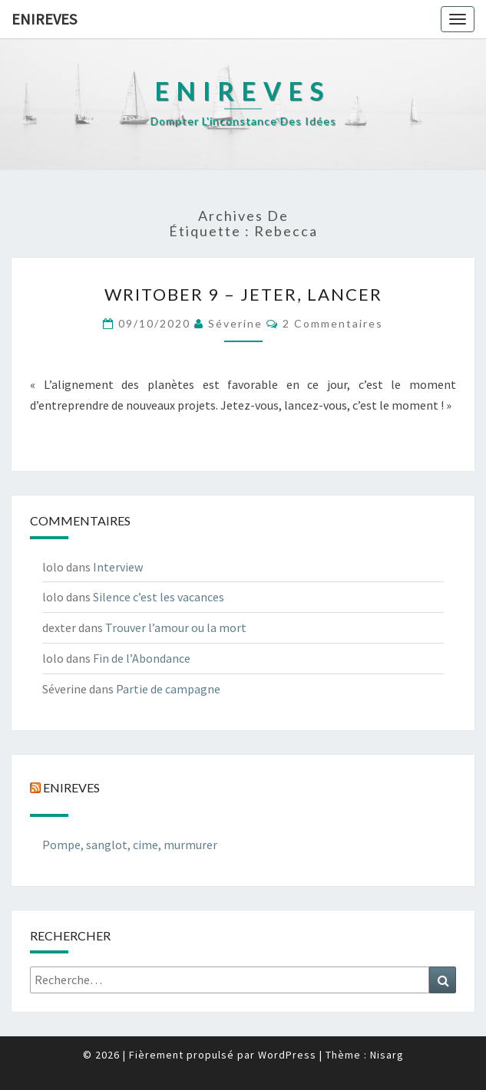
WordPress (287, 1055)
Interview (118, 567)
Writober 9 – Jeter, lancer (243, 294)
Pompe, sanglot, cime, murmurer (129, 844)
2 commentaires (333, 323)
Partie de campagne (168, 688)
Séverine (235, 323)
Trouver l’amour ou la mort (175, 627)
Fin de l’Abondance (141, 658)
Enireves (44, 18)
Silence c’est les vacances (158, 596)
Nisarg (387, 1055)
